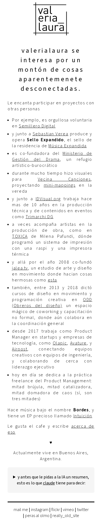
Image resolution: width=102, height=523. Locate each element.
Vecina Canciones (64, 179)
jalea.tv (20, 268)
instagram (39, 510)
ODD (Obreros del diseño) (52, 303)
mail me (21, 510)
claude (49, 483)
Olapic (60, 343)
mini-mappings (60, 185)
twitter (83, 510)
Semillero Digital (37, 126)
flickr (55, 510)
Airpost (19, 349)
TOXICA (20, 236)
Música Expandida (67, 146)
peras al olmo (37, 516)
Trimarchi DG (39, 217)
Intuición (82, 416)
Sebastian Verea (51, 134)
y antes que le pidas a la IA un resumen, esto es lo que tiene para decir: (53, 480)
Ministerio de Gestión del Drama (52, 156)
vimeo (68, 510)
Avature (78, 343)
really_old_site (65, 516)
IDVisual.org (48, 199)
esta (52, 280)
